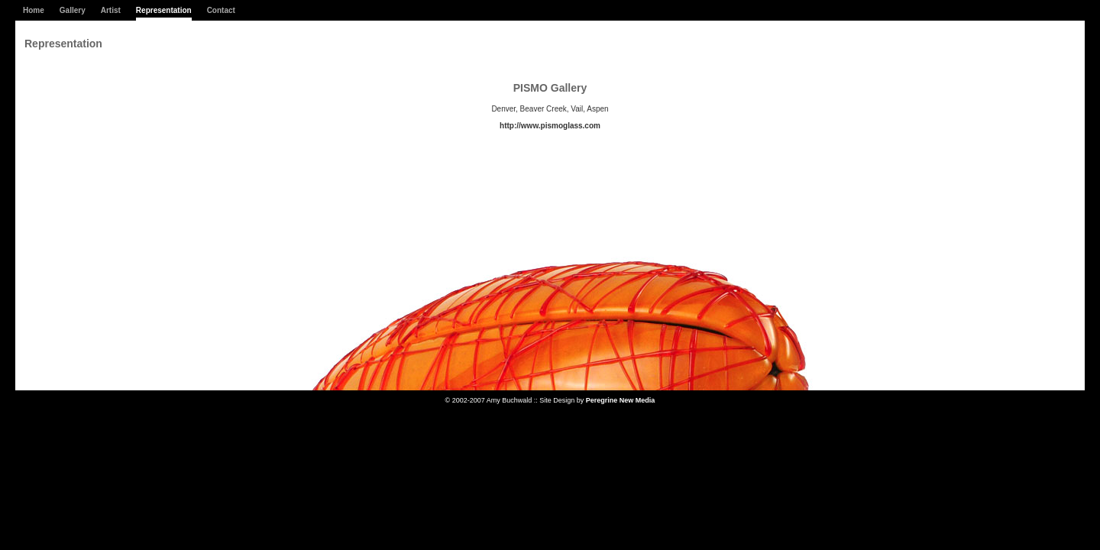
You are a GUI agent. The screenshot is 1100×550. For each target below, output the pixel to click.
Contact (221, 10)
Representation (164, 10)
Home (33, 10)
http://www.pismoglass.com (550, 125)
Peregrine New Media (620, 400)
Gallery (73, 10)
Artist (111, 10)
